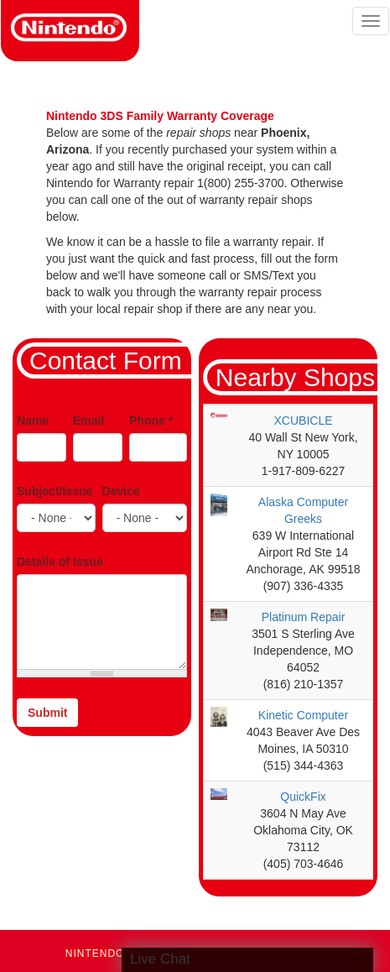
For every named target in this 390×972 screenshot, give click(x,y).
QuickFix (302, 796)
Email (88, 420)
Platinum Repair (304, 617)
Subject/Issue (54, 491)
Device (121, 491)
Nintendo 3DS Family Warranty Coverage (160, 116)
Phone (151, 420)
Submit (47, 712)
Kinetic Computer (303, 715)
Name (33, 420)
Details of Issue (60, 561)
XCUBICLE (303, 420)
